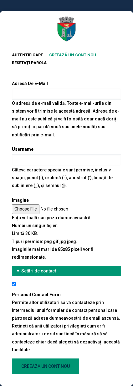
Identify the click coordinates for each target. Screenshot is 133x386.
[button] (66, 271)
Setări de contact (38, 270)
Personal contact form (36, 294)
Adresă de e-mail (30, 83)
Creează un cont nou (75, 54)
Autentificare (27, 55)
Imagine (20, 200)
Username (22, 149)
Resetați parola (29, 62)
